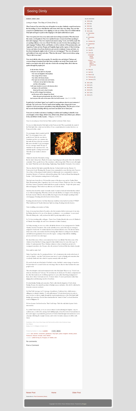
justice (61, 333)
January (90, 79)
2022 (88, 31)
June (90, 52)
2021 (88, 82)
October (90, 41)
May (89, 69)
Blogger (84, 404)
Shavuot (35, 335)
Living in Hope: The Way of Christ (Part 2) (92, 63)
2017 (88, 92)
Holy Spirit (55, 333)
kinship (71, 333)
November (91, 37)
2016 (88, 95)
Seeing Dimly (37, 11)
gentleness (49, 333)
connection (42, 333)
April (89, 72)
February (91, 77)
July (89, 50)
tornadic (40, 335)
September (91, 43)
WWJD (48, 335)
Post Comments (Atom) (40, 396)
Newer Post (30, 393)
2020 (88, 85)
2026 (88, 21)
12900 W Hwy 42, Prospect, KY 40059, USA (44, 337)
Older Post (76, 393)
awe (32, 333)
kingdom (65, 333)
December (91, 33)
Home (54, 393)
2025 (88, 23)
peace (75, 333)
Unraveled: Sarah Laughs (91, 56)
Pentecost (29, 335)
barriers (36, 333)
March (90, 74)
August (90, 47)
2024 (88, 26)
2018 (88, 90)
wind (44, 335)
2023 (88, 28)
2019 (88, 87)
